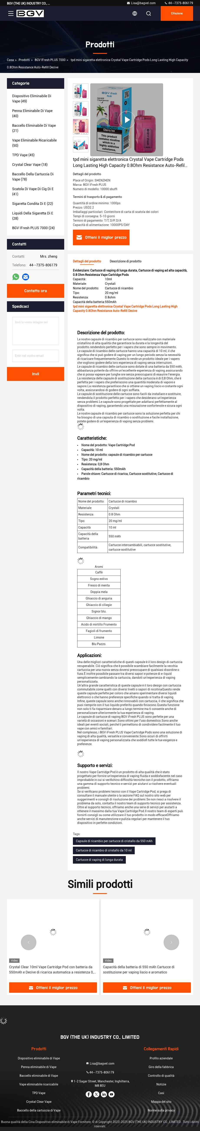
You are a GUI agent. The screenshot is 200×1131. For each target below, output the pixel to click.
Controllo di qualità (161, 1075)
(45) (23, 155)
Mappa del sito (161, 1101)
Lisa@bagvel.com (141, 3)
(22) (32, 204)
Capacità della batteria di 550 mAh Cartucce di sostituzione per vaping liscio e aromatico (138, 969)
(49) (31, 98)
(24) (33, 228)
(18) (30, 165)
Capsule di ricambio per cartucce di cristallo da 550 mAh (114, 841)
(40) (32, 113)
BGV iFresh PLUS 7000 (50, 60)
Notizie (161, 1084)
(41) (33, 191)
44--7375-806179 (178, 3)
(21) (34, 128)
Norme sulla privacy (161, 1110)
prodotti (24, 60)
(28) (32, 216)
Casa (10, 60)
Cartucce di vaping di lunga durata (99, 859)
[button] (28, 942)
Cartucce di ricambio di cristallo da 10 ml (104, 850)
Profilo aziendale (161, 1058)
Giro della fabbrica (161, 1067)
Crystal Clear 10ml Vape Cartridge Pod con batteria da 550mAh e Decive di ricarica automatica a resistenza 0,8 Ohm (52, 970)
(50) (34, 143)
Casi (161, 1093)
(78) (33, 176)
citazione (177, 13)
